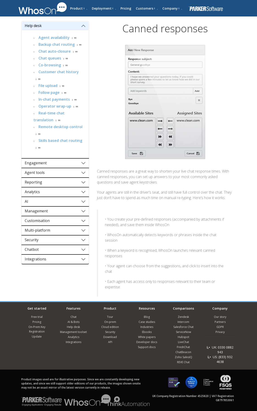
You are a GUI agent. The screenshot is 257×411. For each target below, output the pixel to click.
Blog (147, 317)
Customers (147, 8)
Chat (74, 317)
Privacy (220, 332)
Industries (146, 327)
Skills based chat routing (60, 140)
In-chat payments (54, 99)
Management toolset (73, 332)
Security (31, 239)
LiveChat (183, 342)
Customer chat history (58, 71)
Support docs (147, 347)
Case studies (147, 322)
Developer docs (146, 342)
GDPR (220, 327)
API (110, 342)
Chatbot (32, 249)
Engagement (36, 162)
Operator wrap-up (54, 106)
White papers (147, 337)
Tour (110, 317)
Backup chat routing (56, 44)
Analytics (32, 191)
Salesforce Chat (183, 327)
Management (36, 211)
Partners (220, 322)
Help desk (33, 25)
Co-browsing (49, 65)
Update (37, 336)
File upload (47, 85)
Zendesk (183, 317)
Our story (220, 317)
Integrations (35, 259)
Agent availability (54, 37)
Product (78, 8)
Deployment (104, 8)
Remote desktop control (60, 126)
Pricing (125, 8)
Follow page (49, 92)
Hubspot (183, 337)
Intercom (183, 322)
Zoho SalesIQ (183, 357)
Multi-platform (37, 230)
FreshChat (183, 347)
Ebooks (147, 332)
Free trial (37, 317)
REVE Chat (183, 362)
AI (26, 201)
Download (110, 337)
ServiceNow (183, 332)
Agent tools (35, 172)
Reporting (33, 182)
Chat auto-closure (54, 51)
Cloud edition (110, 327)
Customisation (37, 220)
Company (172, 8)
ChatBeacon (183, 352)
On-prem (110, 322)
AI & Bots (73, 322)
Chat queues (49, 58)
